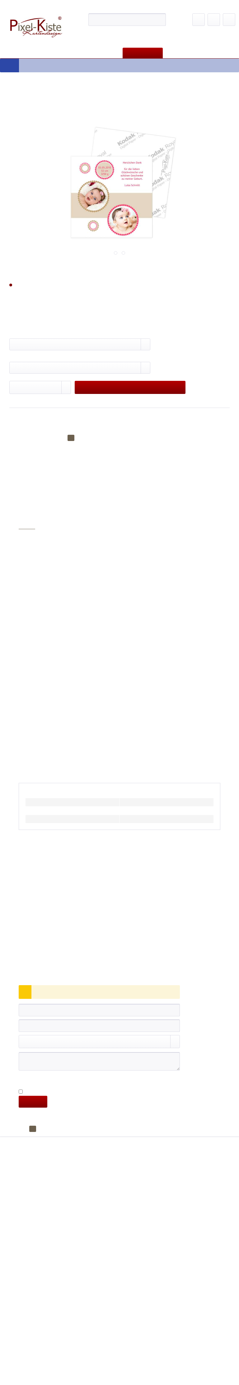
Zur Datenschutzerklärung (94, 110)
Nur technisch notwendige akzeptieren (134, 136)
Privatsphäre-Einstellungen (57, 136)
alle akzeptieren (189, 147)
